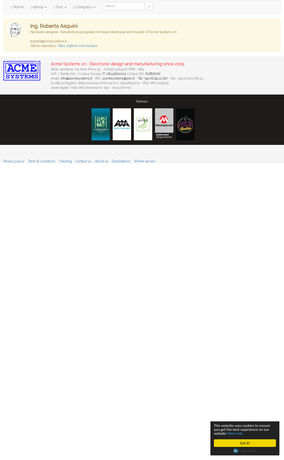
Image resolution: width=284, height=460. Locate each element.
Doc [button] (60, 7)
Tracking (65, 161)
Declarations (121, 161)
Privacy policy (13, 161)
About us (101, 161)
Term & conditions (41, 161)
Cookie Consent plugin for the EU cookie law (245, 451)
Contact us (83, 161)
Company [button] (84, 7)
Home (17, 7)
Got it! (245, 443)
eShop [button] (38, 7)
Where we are (144, 161)
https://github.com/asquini (78, 46)
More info (235, 433)
